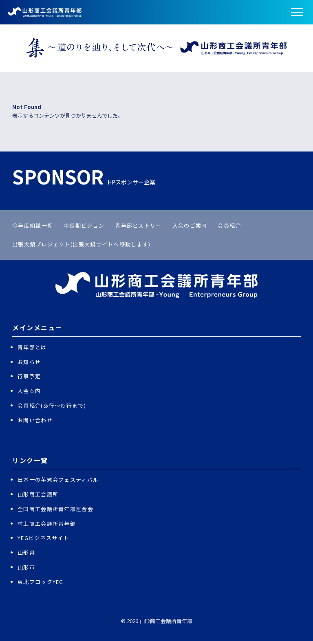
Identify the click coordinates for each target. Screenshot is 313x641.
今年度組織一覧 (32, 225)
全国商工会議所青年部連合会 (55, 509)
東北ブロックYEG (41, 582)
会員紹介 (229, 225)
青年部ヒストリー (138, 225)
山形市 (26, 567)
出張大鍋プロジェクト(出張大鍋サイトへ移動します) (81, 244)
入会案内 (29, 391)
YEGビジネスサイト (43, 538)
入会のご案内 (189, 225)
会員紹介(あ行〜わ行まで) (52, 405)
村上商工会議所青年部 (47, 523)
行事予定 (29, 376)
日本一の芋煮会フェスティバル (58, 479)
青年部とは (32, 347)
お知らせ (29, 362)
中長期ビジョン (84, 225)
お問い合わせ (35, 420)
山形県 (26, 552)
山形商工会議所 (38, 494)
